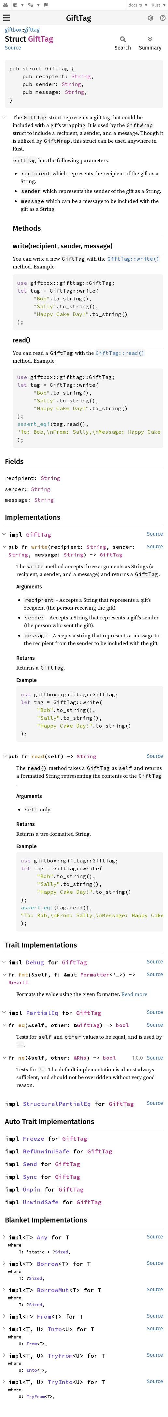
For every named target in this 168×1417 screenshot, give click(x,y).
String (81, 76)
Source (13, 48)
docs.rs (135, 5)
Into (55, 1329)
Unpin (32, 1189)
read (37, 756)
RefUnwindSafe (46, 1151)
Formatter (94, 974)
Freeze (33, 1138)
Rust (156, 5)
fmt (23, 974)
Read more (134, 994)
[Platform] (34, 5)
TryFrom (60, 1355)
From (44, 1316)
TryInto (60, 1382)
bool (122, 1025)
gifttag (31, 30)
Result (18, 982)
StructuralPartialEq (57, 1103)
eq (21, 1025)
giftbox (13, 30)
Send (30, 1164)
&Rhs (80, 1057)
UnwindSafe (41, 1202)
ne (21, 1057)
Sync (30, 1176)
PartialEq (42, 1013)
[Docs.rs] (5, 5)
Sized (61, 1252)
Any (42, 1237)
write (39, 546)
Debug (35, 962)
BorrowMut (53, 1290)
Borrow (47, 1263)
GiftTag (78, 18)
